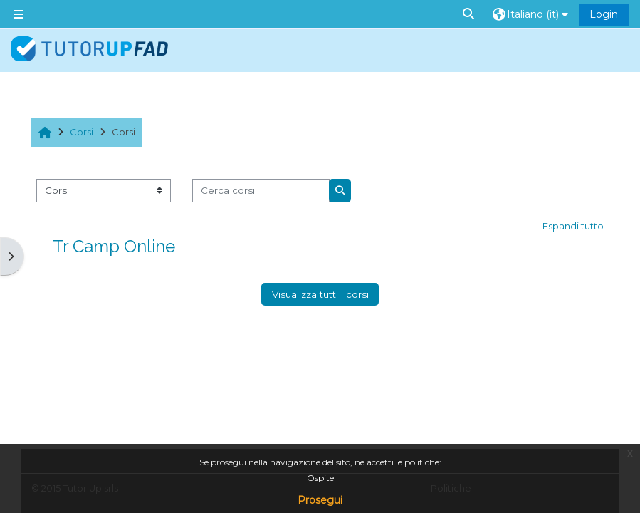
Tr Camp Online (114, 246)
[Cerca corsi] (261, 190)
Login (603, 14)
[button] (469, 14)
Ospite (320, 477)
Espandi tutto (573, 226)
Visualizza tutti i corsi (320, 294)
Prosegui (320, 500)
